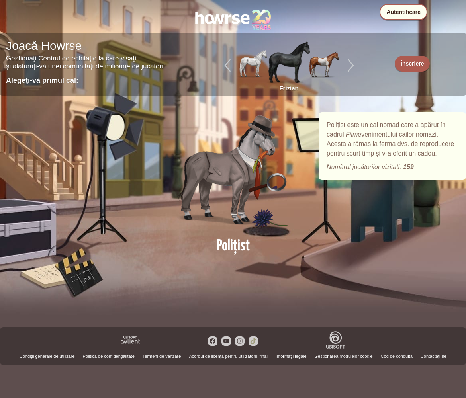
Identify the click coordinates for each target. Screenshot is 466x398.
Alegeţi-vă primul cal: (42, 80)
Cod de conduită (397, 356)
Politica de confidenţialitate (109, 356)
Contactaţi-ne (433, 356)
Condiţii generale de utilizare (47, 356)
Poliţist (233, 172)
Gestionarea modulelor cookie (344, 356)
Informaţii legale (291, 356)
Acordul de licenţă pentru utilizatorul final (228, 356)
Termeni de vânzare (162, 356)
